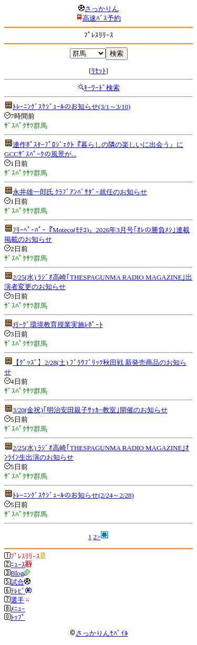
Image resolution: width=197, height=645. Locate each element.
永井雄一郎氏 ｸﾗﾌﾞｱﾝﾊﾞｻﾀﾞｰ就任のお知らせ (80, 192)
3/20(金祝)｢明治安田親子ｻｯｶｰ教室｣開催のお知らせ (90, 410)
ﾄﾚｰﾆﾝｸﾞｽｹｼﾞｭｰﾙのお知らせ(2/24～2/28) (73, 495)
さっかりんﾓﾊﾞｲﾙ (98, 633)
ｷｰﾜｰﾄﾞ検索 (102, 88)
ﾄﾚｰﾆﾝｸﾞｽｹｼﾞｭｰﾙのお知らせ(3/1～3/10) (71, 107)
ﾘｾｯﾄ (98, 71)
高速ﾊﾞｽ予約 (101, 18)
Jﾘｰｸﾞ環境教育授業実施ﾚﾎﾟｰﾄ (58, 325)
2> (96, 537)
